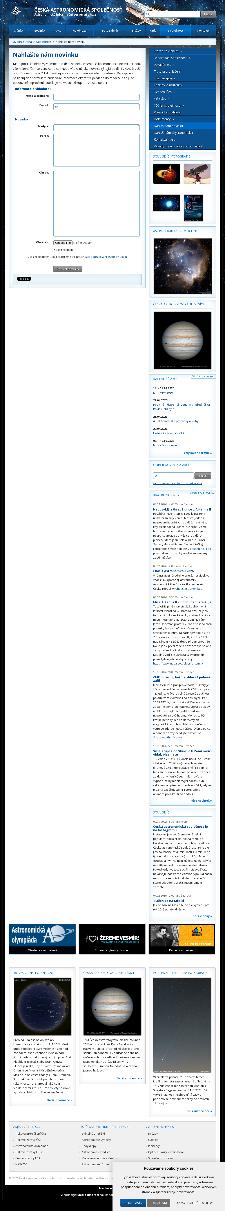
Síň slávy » (161, 99)
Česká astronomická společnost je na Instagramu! (180, 828)
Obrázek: (42, 242)
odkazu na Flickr (200, 549)
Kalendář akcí (165, 379)
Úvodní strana (22, 42)
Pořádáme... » (164, 65)
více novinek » (201, 801)
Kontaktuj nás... (165, 139)
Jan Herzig (181, 822)
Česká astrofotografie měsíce (179, 304)
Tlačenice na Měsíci (168, 901)
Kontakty (203, 30)
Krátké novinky (166, 495)
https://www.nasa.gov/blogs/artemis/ (178, 663)
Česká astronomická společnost (40, 1178)
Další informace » (59, 1100)
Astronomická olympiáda (31, 1146)
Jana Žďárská (183, 896)
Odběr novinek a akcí (171, 465)
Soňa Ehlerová (183, 566)
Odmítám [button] (159, 1203)
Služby (136, 30)
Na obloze (80, 30)
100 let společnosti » (169, 105)
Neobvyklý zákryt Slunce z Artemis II (182, 509)
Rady (152, 30)
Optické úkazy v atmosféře (166, 1152)
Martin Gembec (184, 504)
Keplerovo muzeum (168, 85)
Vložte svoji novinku (202, 492)
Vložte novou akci (203, 376)
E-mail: (44, 105)
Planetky (154, 1146)
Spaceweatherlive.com (168, 737)
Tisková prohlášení (167, 71)
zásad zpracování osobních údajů (106, 257)
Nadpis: (43, 126)
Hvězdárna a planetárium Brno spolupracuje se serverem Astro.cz (109, 1178)
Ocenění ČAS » (164, 92)
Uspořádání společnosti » (172, 58)
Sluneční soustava (160, 1158)
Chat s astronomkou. (189, 589)
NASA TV (21, 1164)
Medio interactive (90, 1195)
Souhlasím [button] (134, 1203)
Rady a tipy (89, 1146)
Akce (58, 30)
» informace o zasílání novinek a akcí (177, 483)
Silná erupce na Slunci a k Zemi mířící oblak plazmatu (182, 753)
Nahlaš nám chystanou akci (173, 133)
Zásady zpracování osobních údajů (178, 146)
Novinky (39, 30)
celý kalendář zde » (198, 453)
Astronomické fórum (95, 1164)
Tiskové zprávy (164, 78)
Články (18, 30)
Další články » (202, 916)
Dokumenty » (164, 119)
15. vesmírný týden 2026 (33, 973)
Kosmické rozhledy (167, 112)
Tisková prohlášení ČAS (31, 1134)
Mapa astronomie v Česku (99, 1158)
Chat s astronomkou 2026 (173, 571)
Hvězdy (153, 1134)
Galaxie (153, 1140)
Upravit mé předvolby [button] (194, 1203)
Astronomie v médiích (96, 1152)
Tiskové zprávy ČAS (28, 1140)
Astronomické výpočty (96, 1140)
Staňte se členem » (168, 51)
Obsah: (44, 172)
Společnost (175, 30)
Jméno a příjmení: (37, 96)
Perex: (44, 136)
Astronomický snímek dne (175, 231)
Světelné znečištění (94, 1134)
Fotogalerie (110, 30)
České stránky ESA (27, 1158)
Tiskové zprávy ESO (28, 1152)
